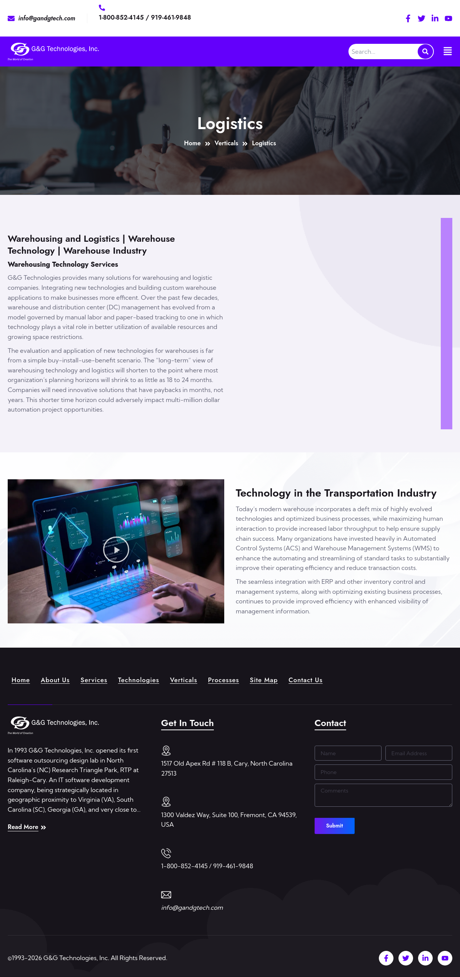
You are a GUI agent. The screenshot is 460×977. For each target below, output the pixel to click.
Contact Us (321, 679)
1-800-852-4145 (122, 17)
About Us (57, 679)
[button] (116, 551)
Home (22, 679)
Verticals (193, 679)
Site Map (277, 679)
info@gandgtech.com (192, 907)
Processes (235, 679)
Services (98, 679)
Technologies (145, 679)
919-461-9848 (171, 17)
